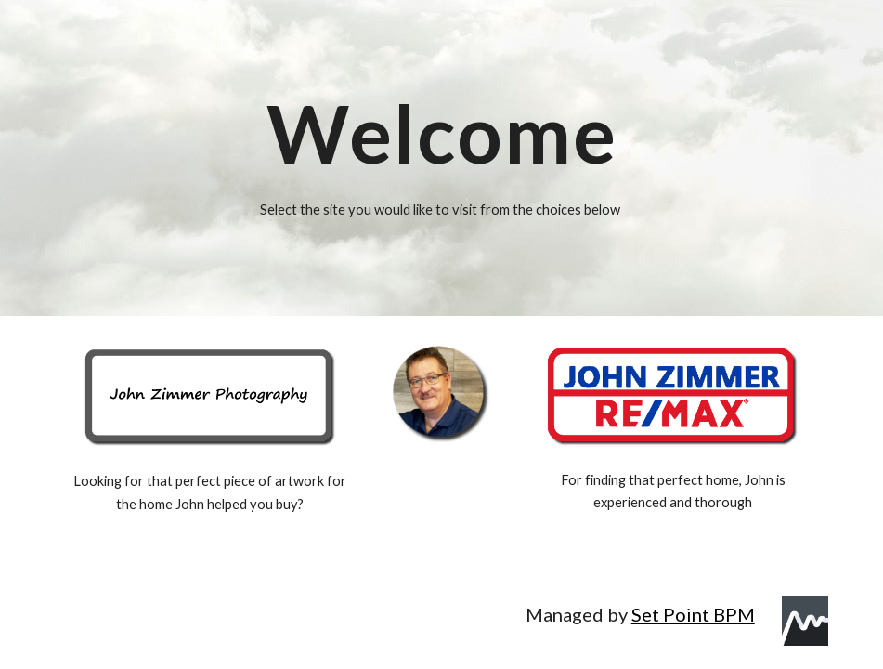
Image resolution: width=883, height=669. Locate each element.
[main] (442, 133)
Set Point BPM (693, 614)
